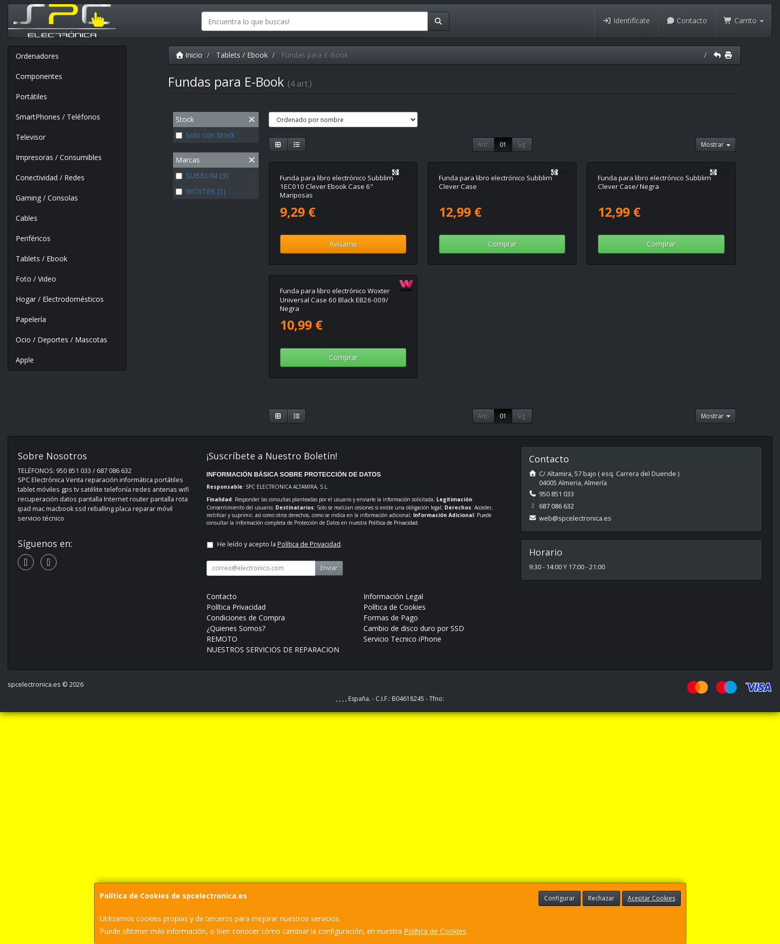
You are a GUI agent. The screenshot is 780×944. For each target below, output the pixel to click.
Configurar (559, 898)
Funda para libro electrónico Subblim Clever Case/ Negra (654, 298)
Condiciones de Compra (246, 849)
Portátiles (31, 96)
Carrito (743, 20)
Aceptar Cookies (651, 898)
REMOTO (222, 871)
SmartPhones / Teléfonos (58, 117)
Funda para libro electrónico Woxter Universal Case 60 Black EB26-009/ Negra (335, 532)
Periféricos (33, 238)
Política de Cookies (435, 931)
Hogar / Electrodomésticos (60, 299)
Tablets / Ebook (41, 258)
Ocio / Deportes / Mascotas (61, 339)
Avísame (343, 360)
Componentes (39, 76)
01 (503, 144)
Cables (26, 218)
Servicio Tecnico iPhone (402, 871)
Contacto (687, 20)
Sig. (522, 144)
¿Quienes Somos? (236, 860)
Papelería (31, 319)
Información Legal (393, 828)
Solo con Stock (205, 135)
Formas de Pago (390, 849)
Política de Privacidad (393, 754)
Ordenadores (37, 56)
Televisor (31, 137)
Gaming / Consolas (47, 198)
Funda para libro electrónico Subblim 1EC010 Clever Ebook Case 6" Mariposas (336, 302)
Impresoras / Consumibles (59, 157)
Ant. (483, 144)
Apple (25, 360)
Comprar (502, 360)
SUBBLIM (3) (202, 175)
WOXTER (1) (201, 191)
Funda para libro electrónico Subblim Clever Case (495, 298)
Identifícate (626, 20)
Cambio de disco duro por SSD (413, 860)
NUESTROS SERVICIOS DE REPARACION (273, 881)
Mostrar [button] (715, 144)
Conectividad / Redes (50, 177)
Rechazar (601, 898)
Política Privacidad (236, 839)
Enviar (329, 800)
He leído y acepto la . (279, 776)
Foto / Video (36, 279)
